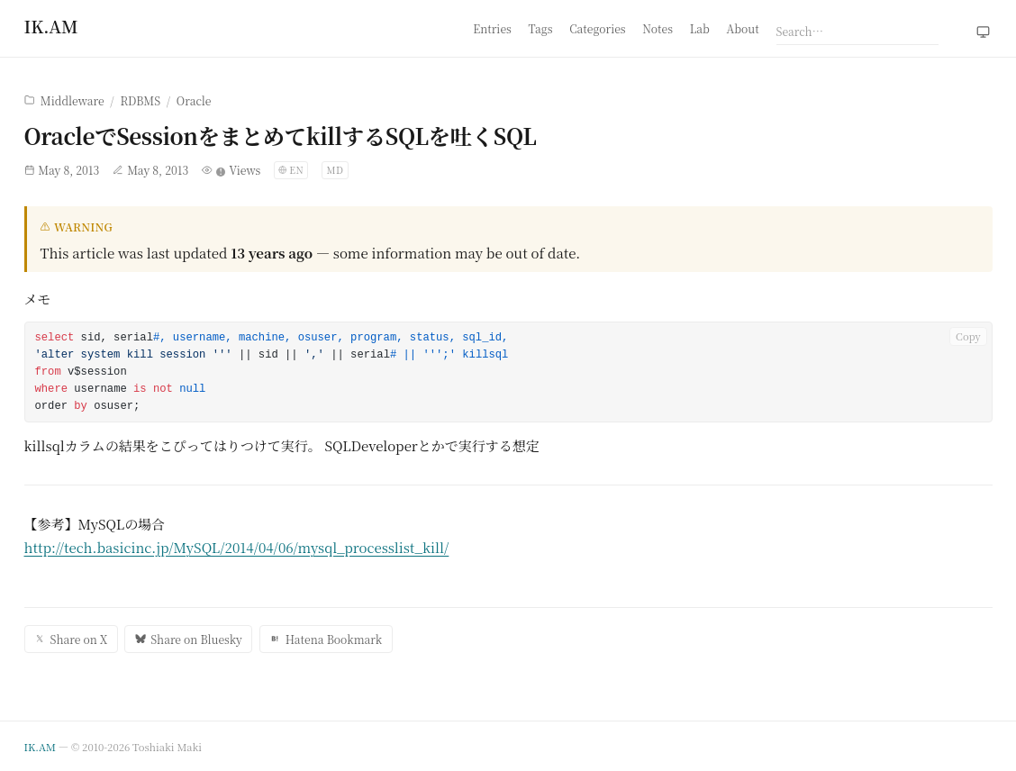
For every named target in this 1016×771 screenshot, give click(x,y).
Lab (700, 28)
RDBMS (140, 100)
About (743, 28)
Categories (597, 28)
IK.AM (40, 746)
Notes (657, 28)
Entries (492, 28)
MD (334, 170)
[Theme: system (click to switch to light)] (983, 32)
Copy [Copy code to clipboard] (968, 336)
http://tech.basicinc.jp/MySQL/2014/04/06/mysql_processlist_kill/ (236, 547)
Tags (541, 28)
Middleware (72, 100)
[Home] (51, 26)
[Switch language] (291, 170)
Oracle (194, 100)
